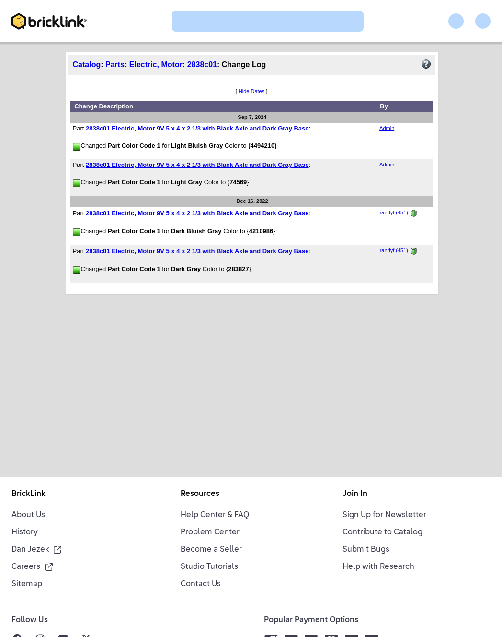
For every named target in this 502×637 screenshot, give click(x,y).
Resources (200, 494)
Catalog (87, 64)
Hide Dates (251, 91)
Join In (354, 494)
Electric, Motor (156, 64)
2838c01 (202, 64)
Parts (115, 64)
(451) (402, 212)
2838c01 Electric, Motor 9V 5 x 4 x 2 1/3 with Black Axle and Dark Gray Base (197, 128)
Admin (386, 128)
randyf (387, 212)
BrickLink (28, 494)
